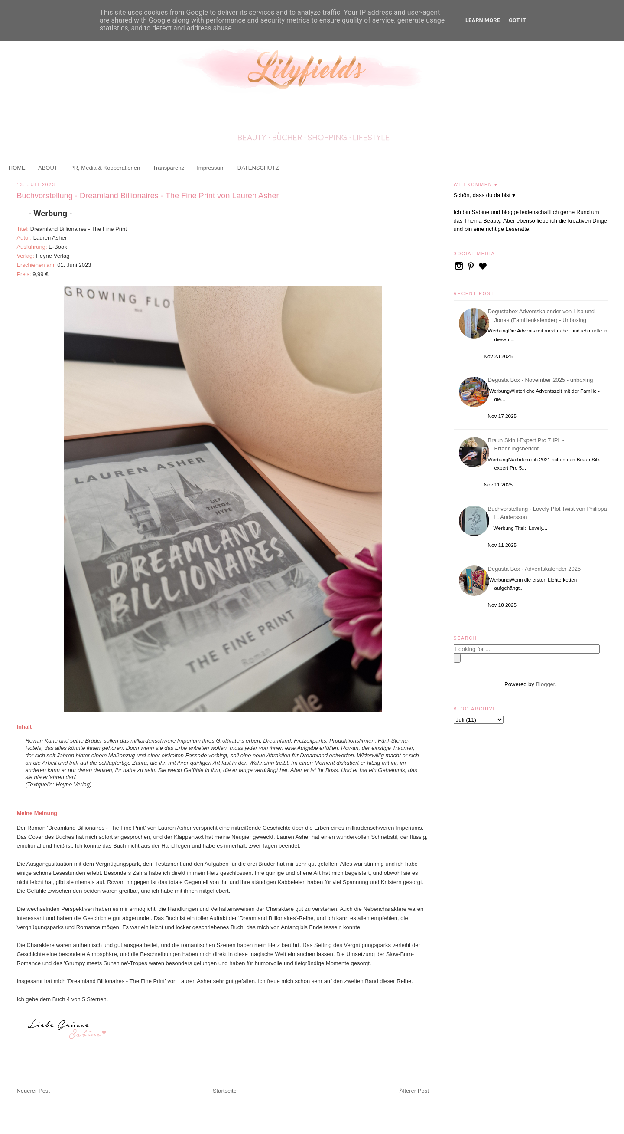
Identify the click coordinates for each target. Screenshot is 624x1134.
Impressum (210, 167)
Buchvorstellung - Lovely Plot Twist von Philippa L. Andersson (549, 513)
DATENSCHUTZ (258, 167)
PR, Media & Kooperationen (105, 167)
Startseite (225, 1091)
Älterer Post (414, 1091)
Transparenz (168, 167)
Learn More (482, 20)
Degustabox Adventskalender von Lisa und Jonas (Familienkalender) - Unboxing (543, 315)
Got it (517, 20)
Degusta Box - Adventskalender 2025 (536, 568)
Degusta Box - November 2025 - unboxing (542, 380)
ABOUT (48, 167)
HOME (17, 167)
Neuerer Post (33, 1091)
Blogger (545, 684)
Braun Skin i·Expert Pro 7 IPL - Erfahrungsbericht (528, 444)
